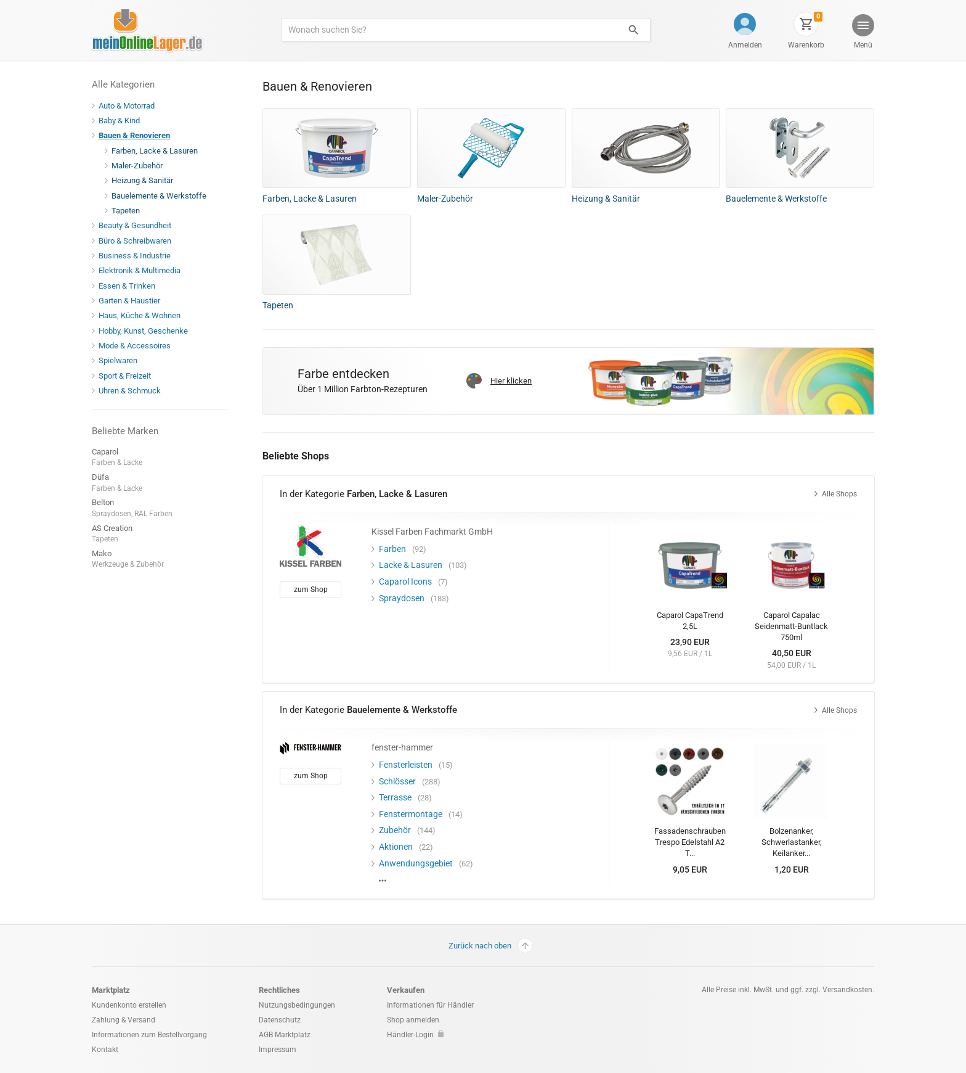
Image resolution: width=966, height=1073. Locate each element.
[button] (862, 33)
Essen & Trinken (123, 285)
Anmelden (745, 45)
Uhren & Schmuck (126, 390)
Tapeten (122, 210)
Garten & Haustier (126, 300)
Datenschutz (280, 1020)
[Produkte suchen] (449, 29)
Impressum (277, 1049)
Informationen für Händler (430, 1005)
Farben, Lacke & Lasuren (151, 150)
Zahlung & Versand (123, 1020)
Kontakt (105, 1049)
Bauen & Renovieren (131, 135)
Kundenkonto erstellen (129, 1005)
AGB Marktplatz (284, 1034)
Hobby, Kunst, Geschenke (140, 330)
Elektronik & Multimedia (136, 270)
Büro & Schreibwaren (131, 240)
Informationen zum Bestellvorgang (149, 1034)
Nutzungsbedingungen (297, 1005)
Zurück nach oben (490, 945)
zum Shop (311, 589)
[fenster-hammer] (310, 747)
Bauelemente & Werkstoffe (155, 195)
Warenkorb (806, 45)
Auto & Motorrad (123, 105)
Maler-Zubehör (134, 165)
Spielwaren (114, 360)
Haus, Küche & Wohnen (136, 315)
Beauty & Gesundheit (131, 225)
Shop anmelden (413, 1020)
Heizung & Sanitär (139, 180)
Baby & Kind (116, 120)
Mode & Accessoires (131, 345)
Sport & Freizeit (121, 375)
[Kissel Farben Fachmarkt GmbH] (310, 546)
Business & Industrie (131, 255)
